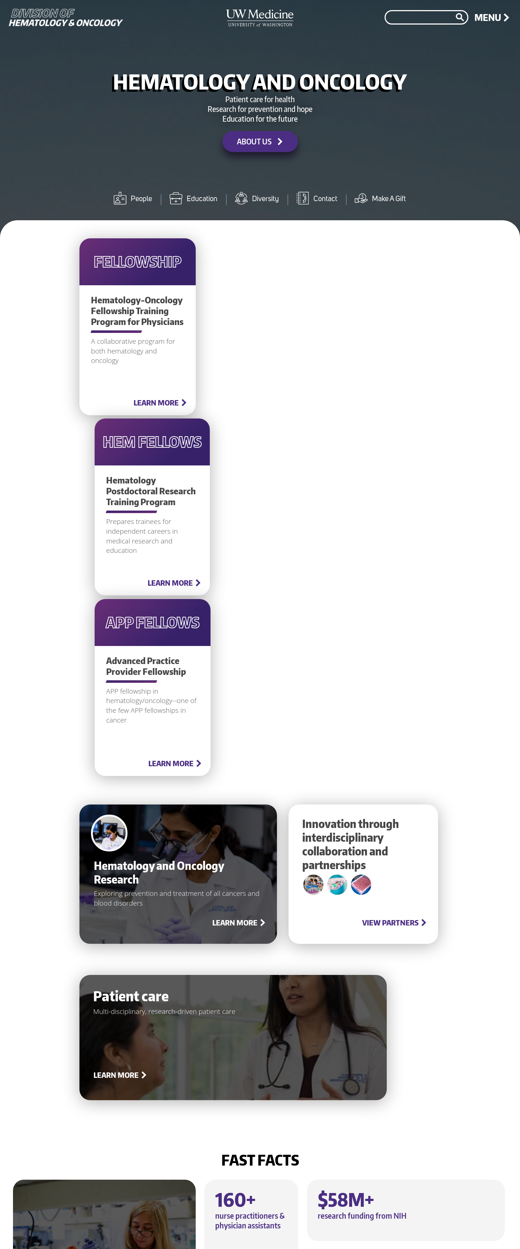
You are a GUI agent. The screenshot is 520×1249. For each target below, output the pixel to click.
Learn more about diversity (293, 1038)
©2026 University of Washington (458, 1233)
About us (440, 945)
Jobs (255, 1230)
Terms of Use (341, 1230)
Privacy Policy (292, 1230)
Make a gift (271, 1167)
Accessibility (386, 1230)
